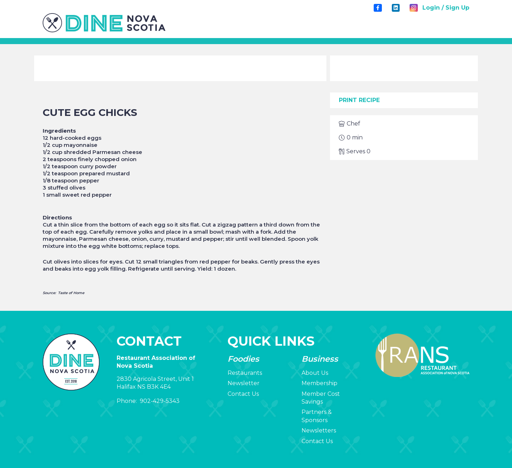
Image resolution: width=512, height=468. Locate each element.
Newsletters (319, 430)
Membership (319, 383)
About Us (315, 372)
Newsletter (244, 383)
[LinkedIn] (396, 8)
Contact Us (243, 393)
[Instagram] (413, 8)
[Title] (378, 8)
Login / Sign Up (445, 7)
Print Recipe (359, 100)
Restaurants (245, 372)
